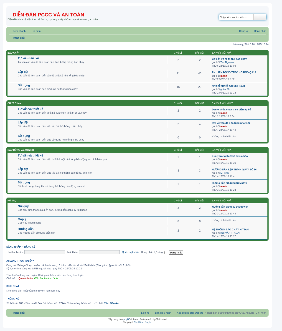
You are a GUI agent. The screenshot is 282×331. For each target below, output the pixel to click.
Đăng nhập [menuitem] (260, 31)
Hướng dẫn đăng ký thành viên (230, 206)
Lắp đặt (23, 71)
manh (223, 75)
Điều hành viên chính (46, 278)
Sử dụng (24, 85)
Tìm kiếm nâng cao (263, 17)
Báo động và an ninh (21, 150)
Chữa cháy (14, 103)
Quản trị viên (25, 278)
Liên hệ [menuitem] (145, 312)
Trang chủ (19, 312)
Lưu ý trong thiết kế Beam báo (230, 156)
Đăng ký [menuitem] (243, 31)
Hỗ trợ (12, 200)
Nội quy (23, 206)
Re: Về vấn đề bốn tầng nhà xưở (231, 123)
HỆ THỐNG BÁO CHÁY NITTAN (230, 229)
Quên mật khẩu (130, 252)
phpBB (127, 319)
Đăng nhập (13, 246)
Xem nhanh (19, 31)
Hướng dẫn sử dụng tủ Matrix (229, 183)
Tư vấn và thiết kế (30, 109)
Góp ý (22, 219)
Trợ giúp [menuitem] (36, 31)
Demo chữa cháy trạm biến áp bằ (231, 109)
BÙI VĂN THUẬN (229, 233)
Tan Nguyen (227, 62)
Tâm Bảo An (111, 303)
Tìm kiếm (256, 17)
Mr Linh (224, 173)
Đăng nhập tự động (154, 252)
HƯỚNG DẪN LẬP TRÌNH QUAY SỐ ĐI (234, 169)
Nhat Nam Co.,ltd (142, 322)
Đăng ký (29, 246)
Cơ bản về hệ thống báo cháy (229, 58)
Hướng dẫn (25, 229)
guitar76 (224, 89)
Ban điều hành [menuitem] (163, 312)
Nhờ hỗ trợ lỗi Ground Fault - (229, 85)
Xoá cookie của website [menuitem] (190, 312)
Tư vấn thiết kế (28, 58)
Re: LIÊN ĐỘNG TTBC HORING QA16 (234, 72)
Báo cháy (14, 53)
